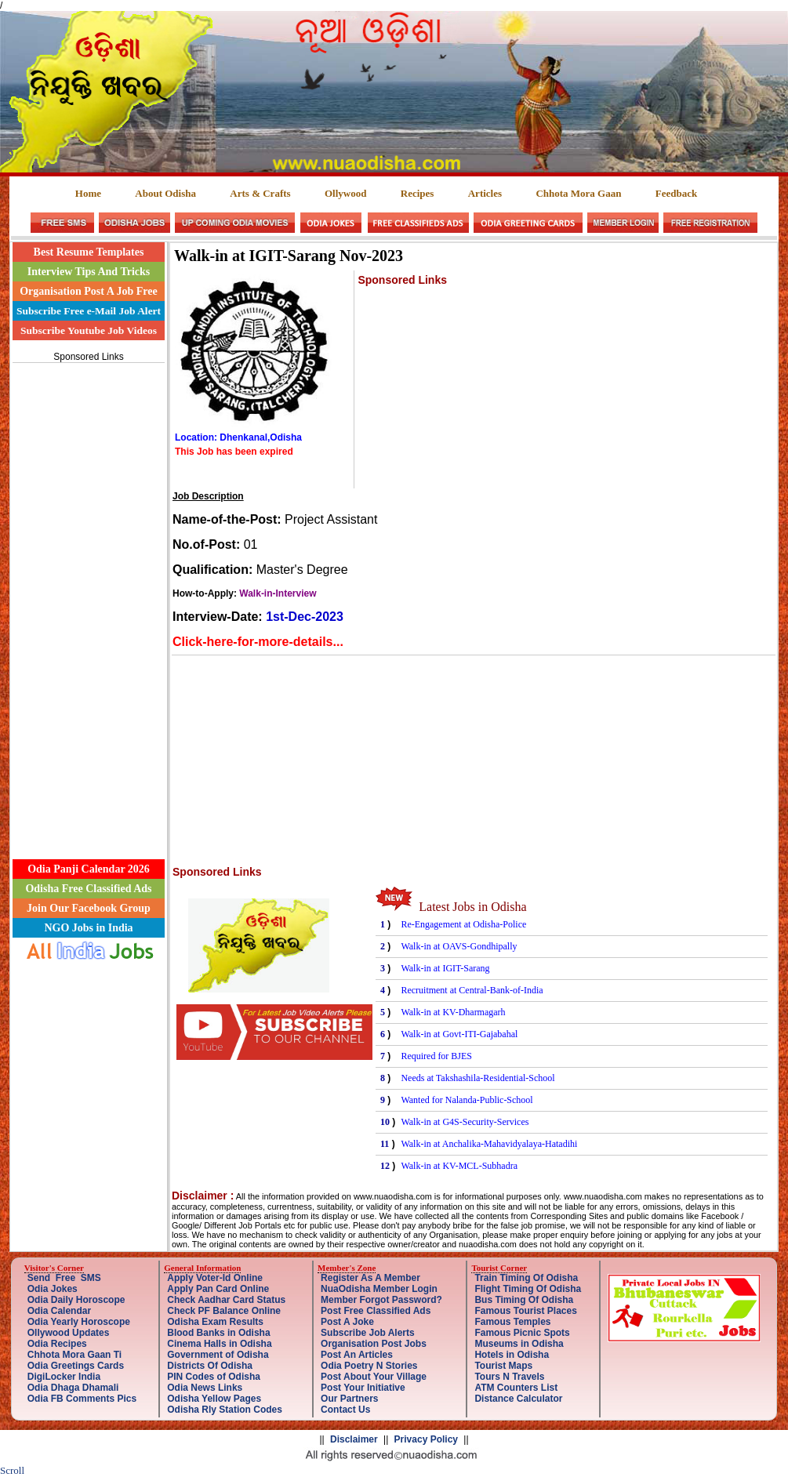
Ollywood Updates (68, 1332)
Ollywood (345, 193)
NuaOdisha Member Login (379, 1288)
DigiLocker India (63, 1376)
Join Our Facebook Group (89, 908)
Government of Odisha (217, 1354)
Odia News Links (204, 1387)
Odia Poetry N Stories (369, 1365)
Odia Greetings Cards (75, 1365)
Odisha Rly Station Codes (224, 1409)
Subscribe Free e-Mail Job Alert (88, 311)
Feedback (676, 193)
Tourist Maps (503, 1365)
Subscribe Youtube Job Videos (88, 330)
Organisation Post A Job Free (89, 291)
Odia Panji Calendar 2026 (88, 869)
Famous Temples (512, 1321)
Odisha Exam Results (215, 1321)
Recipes (417, 193)
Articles (485, 193)
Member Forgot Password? (381, 1299)
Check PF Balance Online (224, 1310)
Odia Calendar (59, 1310)
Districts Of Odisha (209, 1365)
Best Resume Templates (89, 252)
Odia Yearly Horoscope (78, 1321)
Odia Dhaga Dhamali (73, 1387)
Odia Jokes (52, 1288)
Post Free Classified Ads (375, 1310)
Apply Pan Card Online (218, 1288)
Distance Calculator (518, 1398)
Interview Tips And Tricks (89, 272)
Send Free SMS (64, 1277)
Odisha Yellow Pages (214, 1398)
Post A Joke (347, 1321)
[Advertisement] (88, 602)
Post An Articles (357, 1354)
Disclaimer (354, 1439)
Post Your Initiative (363, 1387)
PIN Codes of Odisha (213, 1376)
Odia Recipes (57, 1343)
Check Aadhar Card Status (226, 1299)
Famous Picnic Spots (521, 1332)
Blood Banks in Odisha (218, 1332)
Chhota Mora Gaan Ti (74, 1354)
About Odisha (165, 193)
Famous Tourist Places (525, 1310)
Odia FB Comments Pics (81, 1398)
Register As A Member (370, 1277)
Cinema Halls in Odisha (219, 1343)
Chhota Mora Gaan (578, 193)
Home (88, 193)
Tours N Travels (509, 1376)
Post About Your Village (374, 1376)
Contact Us (345, 1409)
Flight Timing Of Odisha (527, 1288)
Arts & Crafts (260, 193)
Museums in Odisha (518, 1343)
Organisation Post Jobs (374, 1343)
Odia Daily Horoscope (76, 1299)
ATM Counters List (515, 1387)
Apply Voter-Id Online (215, 1277)
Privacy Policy (426, 1439)
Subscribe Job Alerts (368, 1332)
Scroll (12, 1470)
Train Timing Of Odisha (526, 1277)
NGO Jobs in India (88, 928)
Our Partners (349, 1398)
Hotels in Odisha (511, 1354)
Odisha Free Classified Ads (88, 889)
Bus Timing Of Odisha (523, 1299)
